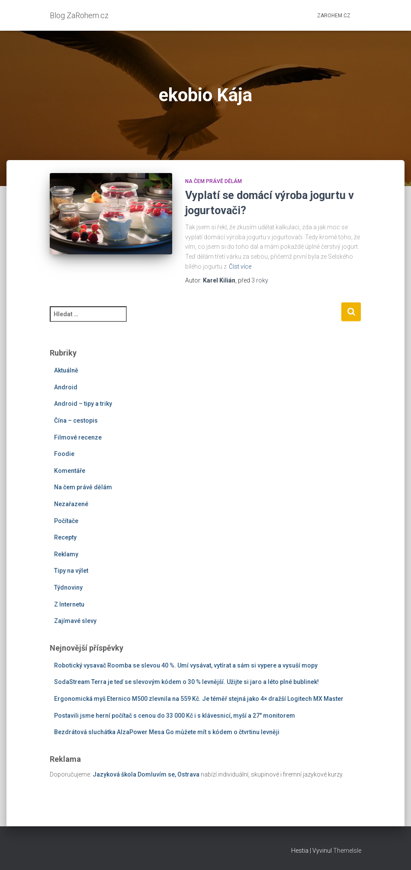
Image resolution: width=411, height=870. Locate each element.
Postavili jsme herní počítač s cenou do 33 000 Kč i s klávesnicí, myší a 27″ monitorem (174, 715)
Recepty (65, 537)
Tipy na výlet (71, 570)
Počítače (66, 520)
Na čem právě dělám (213, 181)
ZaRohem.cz (333, 16)
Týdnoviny (68, 587)
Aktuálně (66, 370)
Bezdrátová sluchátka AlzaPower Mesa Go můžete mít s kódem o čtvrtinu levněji (166, 732)
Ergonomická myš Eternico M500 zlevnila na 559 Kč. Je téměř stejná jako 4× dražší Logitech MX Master (199, 698)
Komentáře (69, 470)
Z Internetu (69, 604)
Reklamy (66, 554)
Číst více (240, 266)
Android (65, 387)
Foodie (64, 453)
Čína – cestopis (76, 420)
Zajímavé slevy (75, 620)
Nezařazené (71, 504)
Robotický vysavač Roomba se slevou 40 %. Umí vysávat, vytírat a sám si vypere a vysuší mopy (186, 665)
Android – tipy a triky (83, 403)
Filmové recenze (78, 437)
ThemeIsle (347, 850)
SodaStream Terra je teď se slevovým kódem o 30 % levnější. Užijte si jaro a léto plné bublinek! (186, 681)
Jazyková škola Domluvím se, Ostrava (146, 774)
